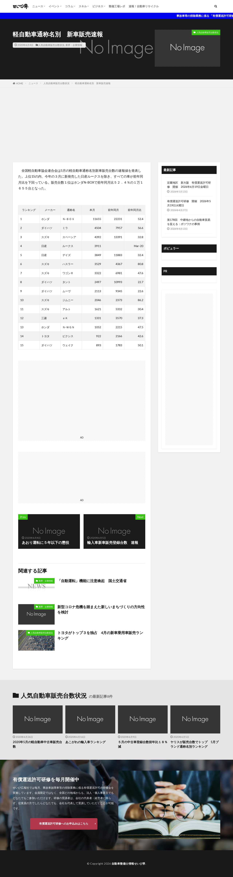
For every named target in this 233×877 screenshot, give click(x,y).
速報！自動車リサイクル (144, 6)
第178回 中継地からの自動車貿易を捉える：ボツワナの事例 (188, 221)
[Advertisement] (116, 124)
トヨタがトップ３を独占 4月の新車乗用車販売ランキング (100, 635)
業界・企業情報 (74, 45)
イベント (54, 6)
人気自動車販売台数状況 (51, 45)
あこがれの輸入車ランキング (85, 742)
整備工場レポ (117, 6)
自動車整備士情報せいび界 (128, 863)
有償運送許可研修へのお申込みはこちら (63, 823)
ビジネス (97, 6)
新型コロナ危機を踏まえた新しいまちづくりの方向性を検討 (101, 609)
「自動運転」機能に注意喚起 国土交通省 (92, 580)
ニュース (37, 6)
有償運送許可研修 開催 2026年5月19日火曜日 (189, 203)
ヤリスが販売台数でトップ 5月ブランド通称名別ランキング (194, 744)
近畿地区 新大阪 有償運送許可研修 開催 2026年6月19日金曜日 (189, 184)
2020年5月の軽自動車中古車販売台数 (37, 744)
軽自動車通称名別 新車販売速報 (92, 83)
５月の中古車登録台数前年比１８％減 (142, 744)
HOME (19, 83)
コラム (69, 6)
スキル (83, 6)
